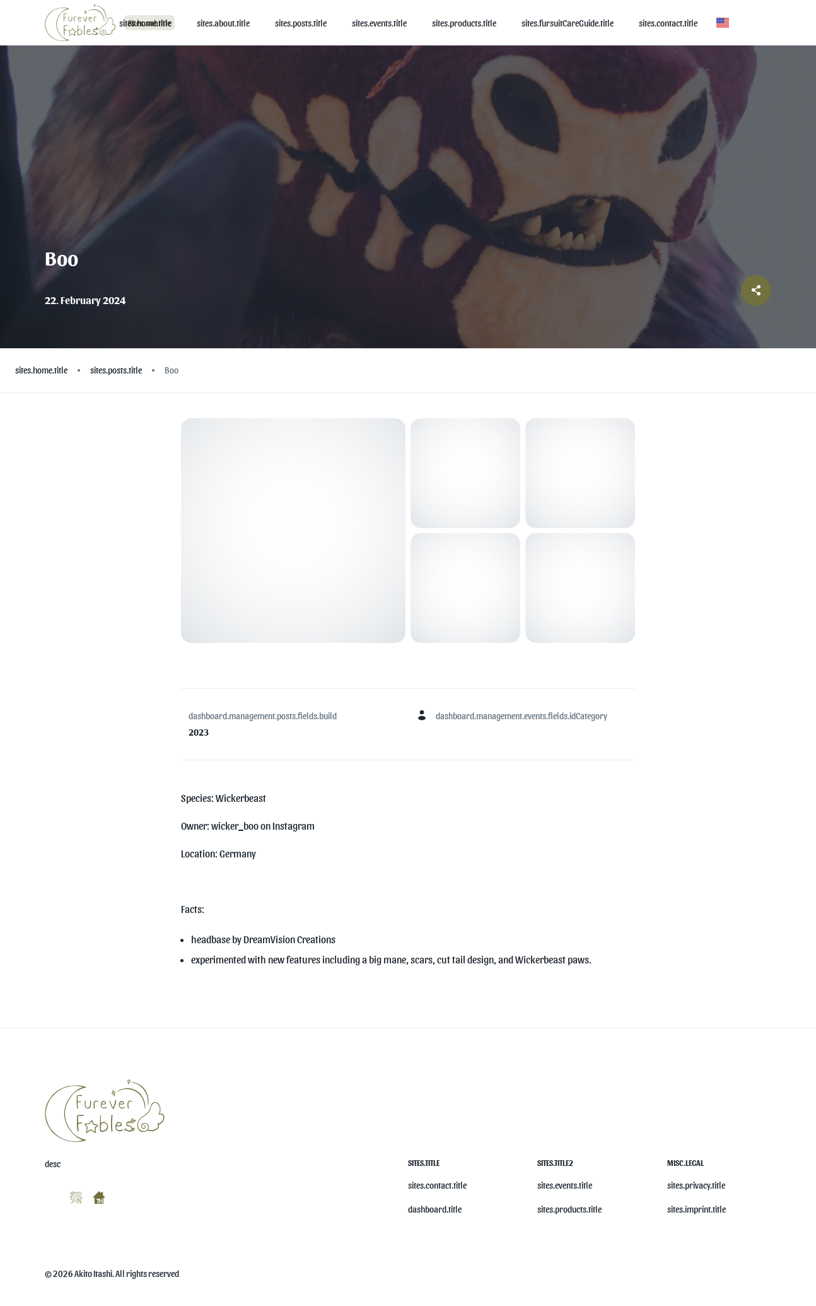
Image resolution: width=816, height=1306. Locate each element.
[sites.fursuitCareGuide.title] (568, 23)
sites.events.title (564, 1185)
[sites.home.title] (145, 23)
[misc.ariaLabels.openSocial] (50, 1195)
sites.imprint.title (696, 1209)
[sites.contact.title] (668, 23)
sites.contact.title (437, 1185)
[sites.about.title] (223, 23)
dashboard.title (435, 1209)
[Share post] (756, 290)
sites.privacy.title (696, 1185)
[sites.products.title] (464, 23)
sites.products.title (569, 1209)
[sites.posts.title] (301, 23)
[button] (722, 22)
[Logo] (82, 22)
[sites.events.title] (379, 23)
